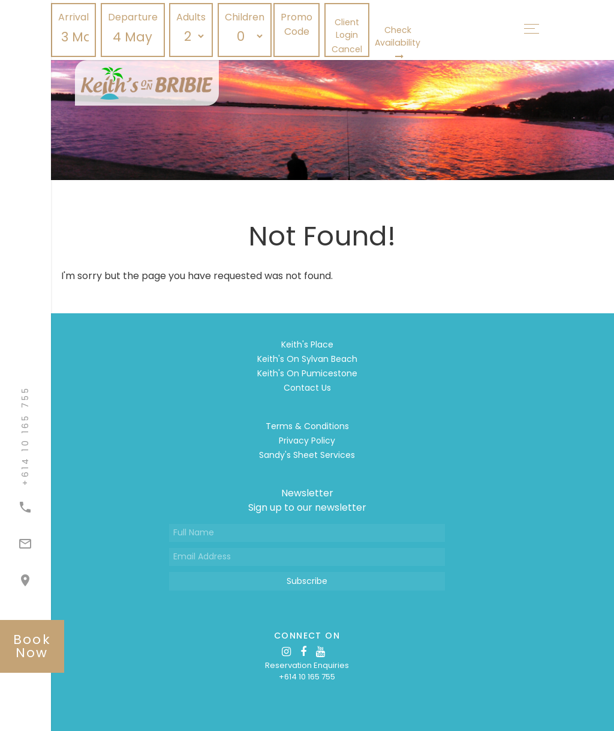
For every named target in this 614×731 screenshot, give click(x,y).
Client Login (347, 28)
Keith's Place (307, 344)
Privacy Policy (307, 441)
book (32, 646)
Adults (191, 17)
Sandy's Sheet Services (307, 455)
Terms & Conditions (307, 426)
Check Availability (397, 42)
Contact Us (307, 388)
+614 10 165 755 (307, 676)
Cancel (347, 49)
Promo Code (296, 24)
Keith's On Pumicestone (307, 373)
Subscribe (307, 581)
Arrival (73, 17)
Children (244, 17)
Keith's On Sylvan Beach (307, 359)
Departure (133, 17)
